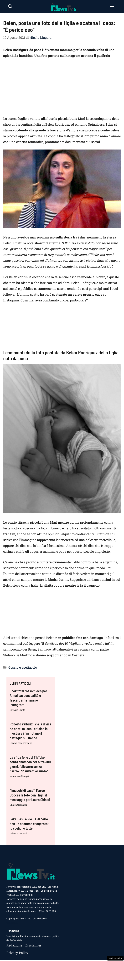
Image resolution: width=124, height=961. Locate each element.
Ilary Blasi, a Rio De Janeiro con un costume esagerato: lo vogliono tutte (29, 823)
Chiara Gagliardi (18, 804)
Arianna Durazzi (18, 833)
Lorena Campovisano (21, 742)
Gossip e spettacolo (22, 667)
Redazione (14, 945)
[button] (10, 6)
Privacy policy (17, 953)
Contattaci (11, 922)
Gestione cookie (115, 958)
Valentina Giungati (20, 776)
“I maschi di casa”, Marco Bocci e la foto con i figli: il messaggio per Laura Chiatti (30, 795)
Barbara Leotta (17, 709)
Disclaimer (33, 945)
